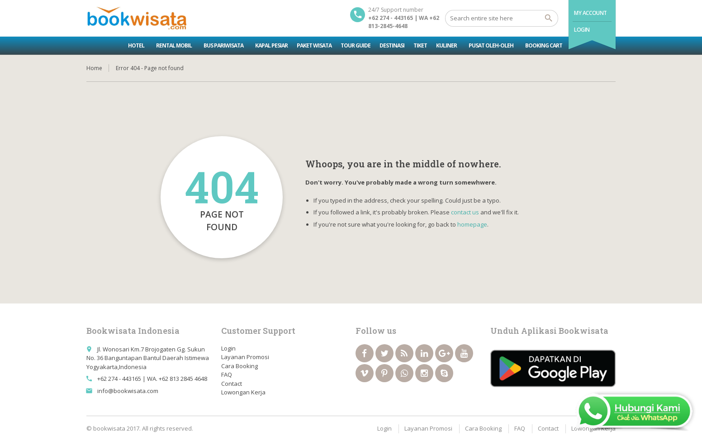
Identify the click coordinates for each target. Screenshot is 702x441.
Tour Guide (355, 45)
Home (94, 68)
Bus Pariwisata (223, 45)
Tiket (420, 45)
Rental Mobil (174, 45)
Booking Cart (543, 45)
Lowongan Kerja (243, 392)
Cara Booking (239, 366)
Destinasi (391, 45)
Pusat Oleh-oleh (491, 45)
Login (582, 29)
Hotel (136, 45)
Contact (231, 383)
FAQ (226, 374)
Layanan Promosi (245, 357)
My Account (590, 13)
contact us (465, 212)
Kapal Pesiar (271, 45)
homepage (472, 224)
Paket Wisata (314, 45)
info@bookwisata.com (127, 391)
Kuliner (446, 45)
